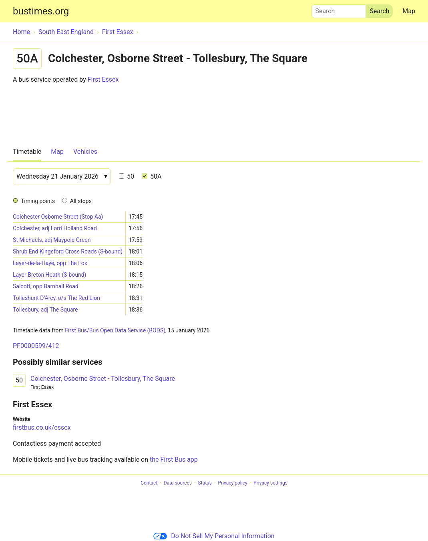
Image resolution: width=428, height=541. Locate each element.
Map (408, 11)
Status (205, 483)
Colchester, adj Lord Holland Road (55, 228)
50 (126, 176)
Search (338, 9)
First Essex (103, 79)
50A (151, 176)
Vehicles (85, 151)
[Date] (62, 176)
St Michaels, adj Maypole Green (52, 240)
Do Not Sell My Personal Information (213, 536)
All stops (81, 201)
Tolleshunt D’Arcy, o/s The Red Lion (56, 298)
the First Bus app (174, 459)
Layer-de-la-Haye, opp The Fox (50, 263)
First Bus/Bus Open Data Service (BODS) (115, 330)
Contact (149, 483)
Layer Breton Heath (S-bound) (49, 275)
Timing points (38, 201)
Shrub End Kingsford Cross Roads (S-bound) (68, 251)
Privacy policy (232, 483)
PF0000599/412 (36, 346)
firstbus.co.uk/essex (42, 427)
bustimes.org (41, 11)
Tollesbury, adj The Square (45, 309)
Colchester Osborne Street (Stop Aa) (58, 216)
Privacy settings (270, 483)
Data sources (178, 483)
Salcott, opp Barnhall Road (45, 286)
